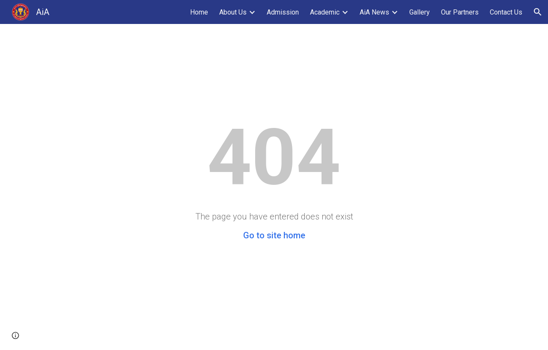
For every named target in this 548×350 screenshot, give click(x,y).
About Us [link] (233, 12)
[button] (537, 12)
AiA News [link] (374, 12)
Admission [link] (283, 12)
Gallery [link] (419, 12)
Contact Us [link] (506, 12)
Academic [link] (325, 12)
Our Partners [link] (460, 12)
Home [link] (199, 12)
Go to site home (274, 235)
